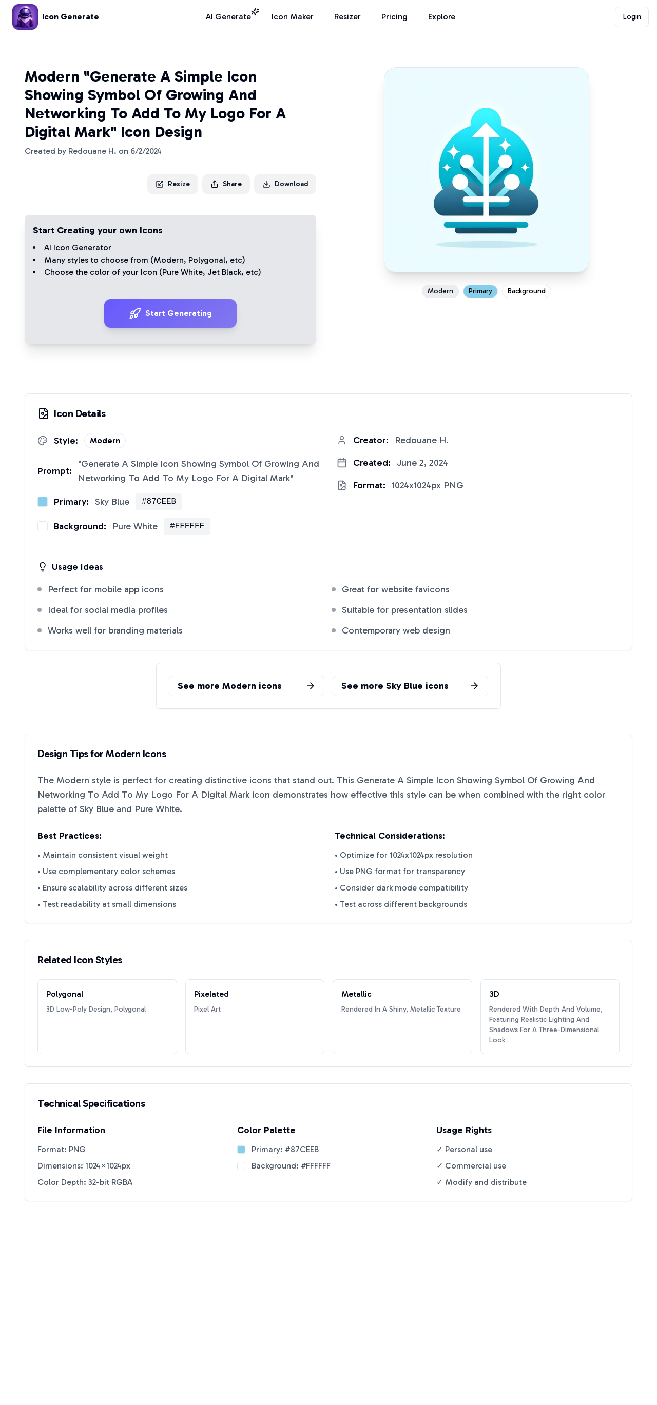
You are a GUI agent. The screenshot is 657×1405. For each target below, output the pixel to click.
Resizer (347, 17)
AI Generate (228, 16)
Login (632, 16)
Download (285, 184)
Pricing (394, 17)
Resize (173, 184)
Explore (441, 17)
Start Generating (170, 313)
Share (226, 184)
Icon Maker (293, 17)
